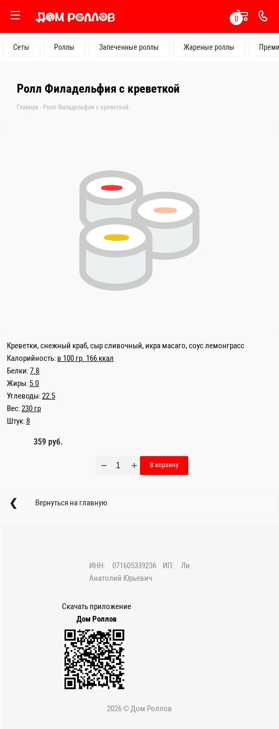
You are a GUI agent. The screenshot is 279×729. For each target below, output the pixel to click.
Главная (27, 107)
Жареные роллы (209, 47)
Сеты (21, 47)
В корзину (164, 465)
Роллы (64, 47)
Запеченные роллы (129, 47)
